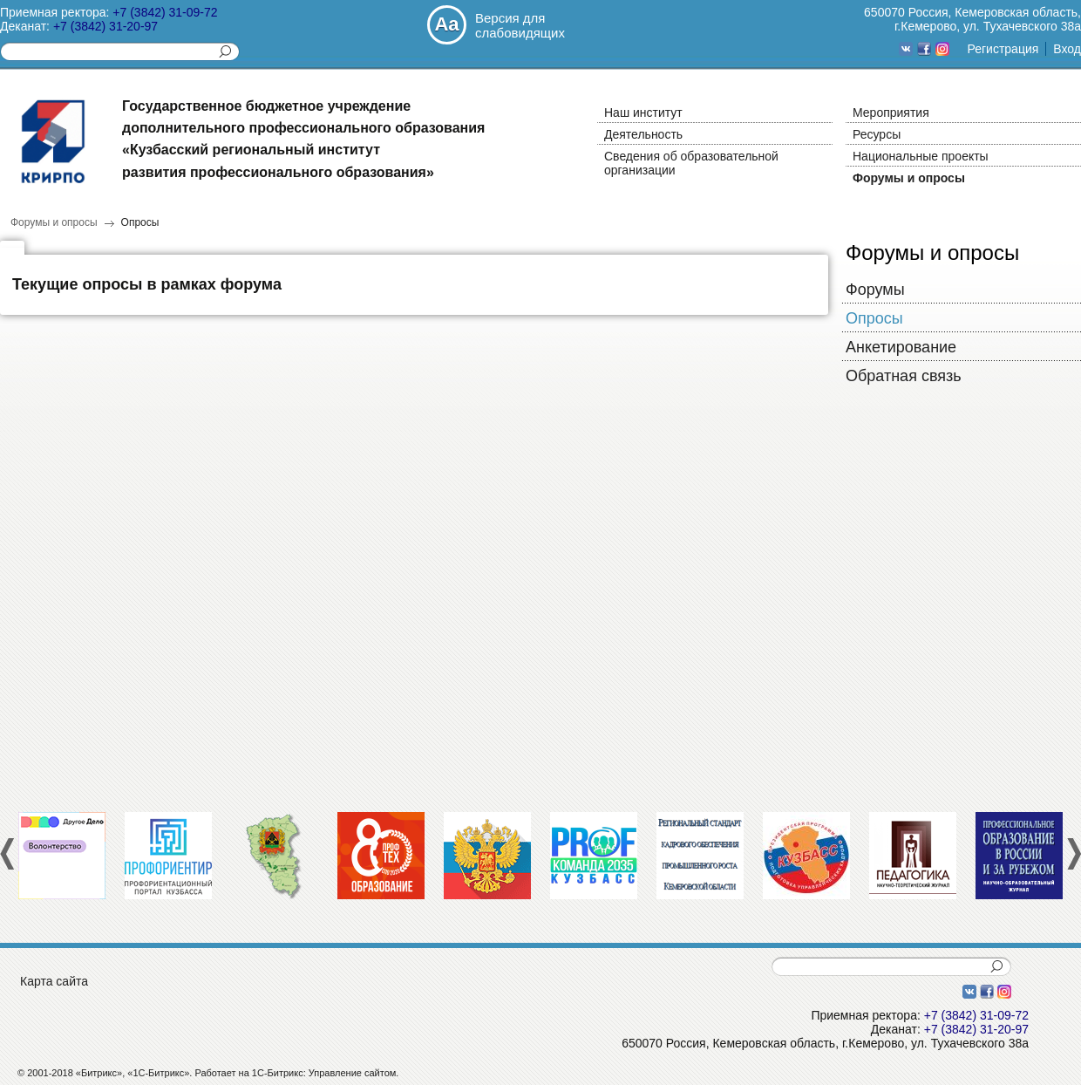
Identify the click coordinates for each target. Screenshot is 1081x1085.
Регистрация (1002, 49)
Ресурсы (877, 134)
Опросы (140, 222)
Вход (1067, 49)
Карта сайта (54, 981)
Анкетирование (901, 347)
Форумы (875, 289)
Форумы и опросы (909, 178)
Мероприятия (891, 112)
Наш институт (643, 112)
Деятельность (643, 134)
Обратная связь (904, 376)
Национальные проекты (921, 156)
